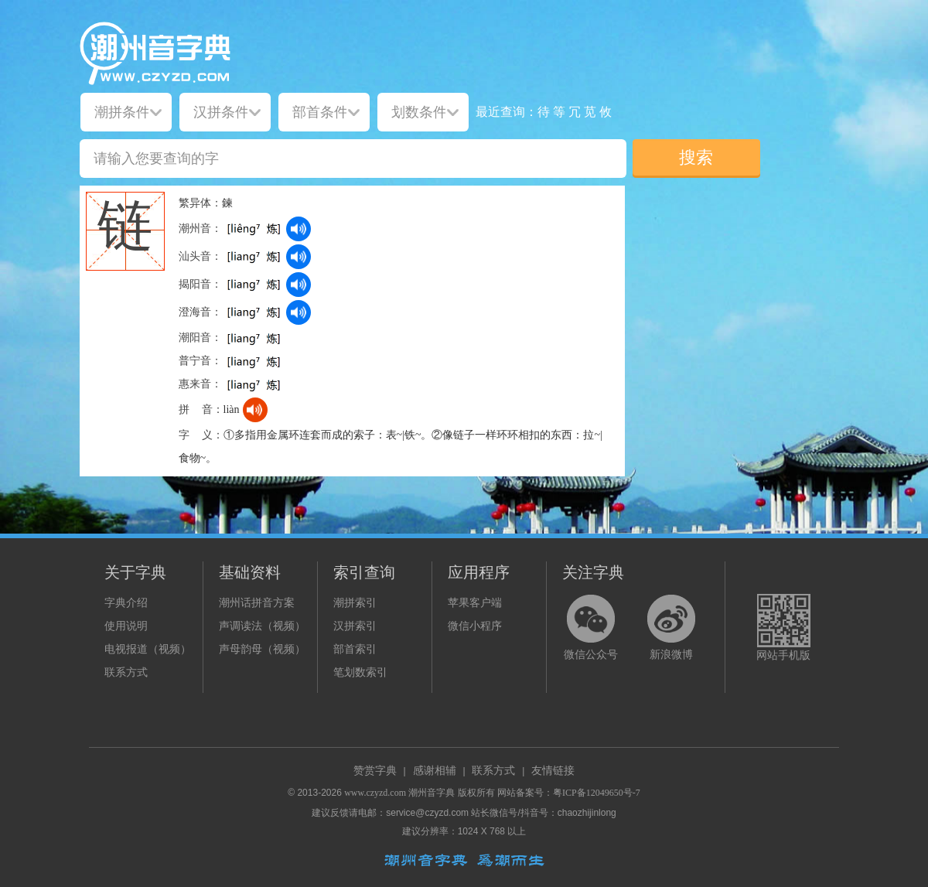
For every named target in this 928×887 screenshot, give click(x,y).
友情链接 (553, 770)
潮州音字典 (431, 792)
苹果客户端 (475, 603)
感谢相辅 (434, 770)
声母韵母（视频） (262, 649)
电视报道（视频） (147, 649)
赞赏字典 (375, 770)
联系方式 (126, 672)
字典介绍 (126, 603)
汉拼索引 (355, 626)
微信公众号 (591, 654)
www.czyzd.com (375, 792)
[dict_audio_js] (298, 229)
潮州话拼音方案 (257, 603)
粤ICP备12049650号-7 (596, 792)
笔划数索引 (360, 672)
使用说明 (126, 626)
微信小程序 (475, 626)
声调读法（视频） (262, 626)
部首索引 (355, 649)
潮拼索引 (355, 603)
